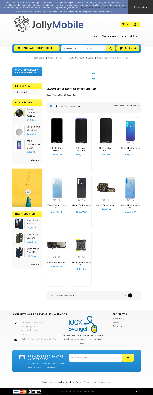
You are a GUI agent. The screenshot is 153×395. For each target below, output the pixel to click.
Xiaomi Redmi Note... (106, 205)
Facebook (136, 392)
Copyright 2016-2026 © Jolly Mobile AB (77, 392)
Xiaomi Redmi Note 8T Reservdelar (26, 71)
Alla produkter (129, 36)
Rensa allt (21, 92)
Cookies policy (90, 382)
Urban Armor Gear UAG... (33, 222)
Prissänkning (118, 318)
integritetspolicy (85, 7)
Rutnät (51, 106)
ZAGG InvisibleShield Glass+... (34, 144)
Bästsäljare (117, 326)
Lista (56, 106)
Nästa (135, 295)
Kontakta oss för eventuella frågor (39, 314)
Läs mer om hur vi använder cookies (110, 7)
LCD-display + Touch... (106, 149)
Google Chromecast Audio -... (33, 112)
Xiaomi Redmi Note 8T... (130, 149)
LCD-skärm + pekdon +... (56, 149)
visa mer (35, 160)
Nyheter (116, 322)
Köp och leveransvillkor (64, 382)
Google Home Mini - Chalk (33, 128)
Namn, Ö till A (134, 106)
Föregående (126, 295)
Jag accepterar (141, 7)
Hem (94, 36)
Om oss (79, 382)
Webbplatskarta (105, 382)
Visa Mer (35, 264)
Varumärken (109, 36)
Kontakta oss (46, 382)
